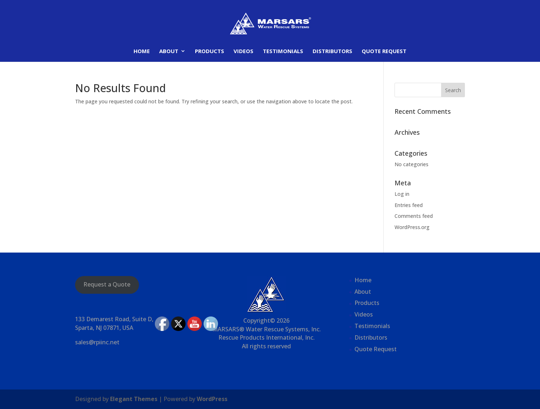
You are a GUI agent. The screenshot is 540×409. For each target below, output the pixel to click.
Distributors (332, 51)
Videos (243, 51)
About (168, 51)
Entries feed (409, 205)
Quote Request (384, 51)
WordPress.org (412, 227)
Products (209, 51)
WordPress (212, 399)
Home (142, 51)
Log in (402, 193)
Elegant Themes (133, 399)
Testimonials (283, 51)
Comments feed (414, 215)
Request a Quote (106, 284)
